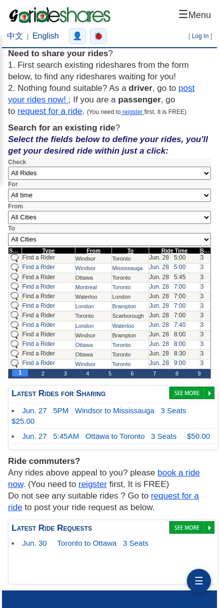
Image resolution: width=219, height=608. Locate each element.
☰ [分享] (198, 580)
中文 (15, 36)
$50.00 (116, 438)
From (93, 251)
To (130, 251)
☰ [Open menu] (194, 14)
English (46, 36)
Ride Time (174, 251)
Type (48, 251)
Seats (207, 251)
